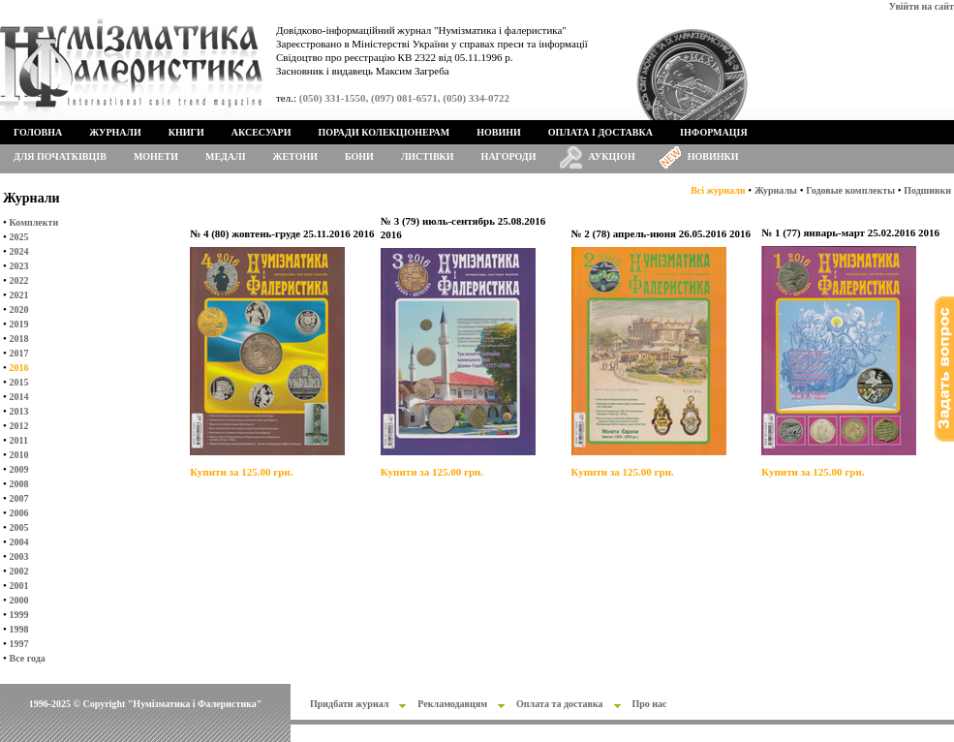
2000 (19, 600)
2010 (19, 454)
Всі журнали (718, 190)
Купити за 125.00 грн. (241, 472)
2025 (19, 237)
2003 (19, 556)
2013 (19, 411)
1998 (19, 629)
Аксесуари (261, 132)
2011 (19, 440)
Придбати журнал (349, 703)
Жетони (295, 156)
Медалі (225, 156)
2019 (19, 324)
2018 (19, 338)
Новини (499, 132)
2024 (19, 251)
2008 (19, 484)
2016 (19, 367)
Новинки (713, 156)
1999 (19, 614)
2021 (19, 295)
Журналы (775, 190)
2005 (19, 527)
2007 (19, 498)
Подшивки (927, 190)
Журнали (114, 132)
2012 (19, 425)
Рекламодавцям (452, 703)
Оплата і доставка (600, 132)
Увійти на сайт (921, 6)
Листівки (427, 156)
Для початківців (60, 156)
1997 (19, 643)
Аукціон (612, 156)
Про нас (649, 703)
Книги (186, 132)
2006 (19, 513)
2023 (19, 266)
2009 (19, 469)
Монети (156, 156)
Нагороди (509, 156)
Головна (38, 132)
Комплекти (34, 222)
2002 (19, 571)
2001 (19, 585)
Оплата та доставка (559, 703)
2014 (19, 396)
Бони (359, 156)
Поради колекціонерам (383, 132)
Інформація (714, 132)
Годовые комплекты (850, 190)
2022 (19, 280)
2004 (19, 542)
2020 (19, 309)
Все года (28, 658)
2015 (19, 382)
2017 (19, 353)
